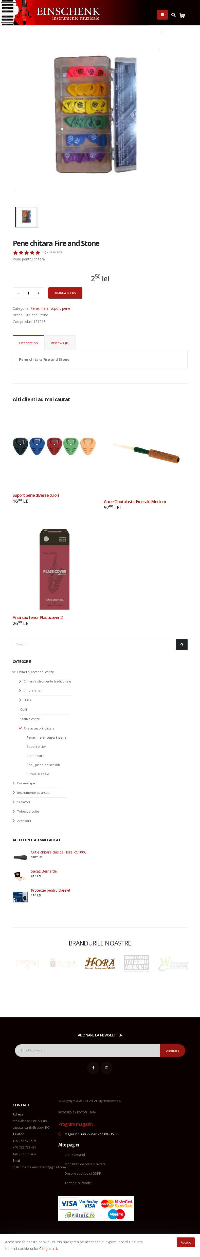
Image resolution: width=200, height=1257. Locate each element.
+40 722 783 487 (24, 1147)
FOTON (82, 1112)
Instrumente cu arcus (33, 792)
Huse (28, 700)
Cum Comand (75, 1155)
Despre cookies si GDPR (83, 1173)
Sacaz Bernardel (44, 871)
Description (28, 342)
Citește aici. (48, 1248)
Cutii (23, 709)
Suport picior (36, 746)
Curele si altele (38, 774)
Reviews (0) (60, 342)
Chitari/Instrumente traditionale (47, 681)
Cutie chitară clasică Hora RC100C (58, 852)
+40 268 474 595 (24, 1141)
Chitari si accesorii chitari (35, 672)
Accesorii (24, 821)
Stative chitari (30, 719)
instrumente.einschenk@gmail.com (39, 1167)
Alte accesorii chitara (39, 728)
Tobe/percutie (28, 811)
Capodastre (35, 756)
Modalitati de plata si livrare (85, 1164)
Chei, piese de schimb (43, 765)
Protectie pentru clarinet (50, 890)
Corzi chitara (33, 691)
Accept (186, 1242)
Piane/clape (26, 783)
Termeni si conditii (78, 1183)
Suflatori (23, 802)
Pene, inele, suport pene (46, 737)
